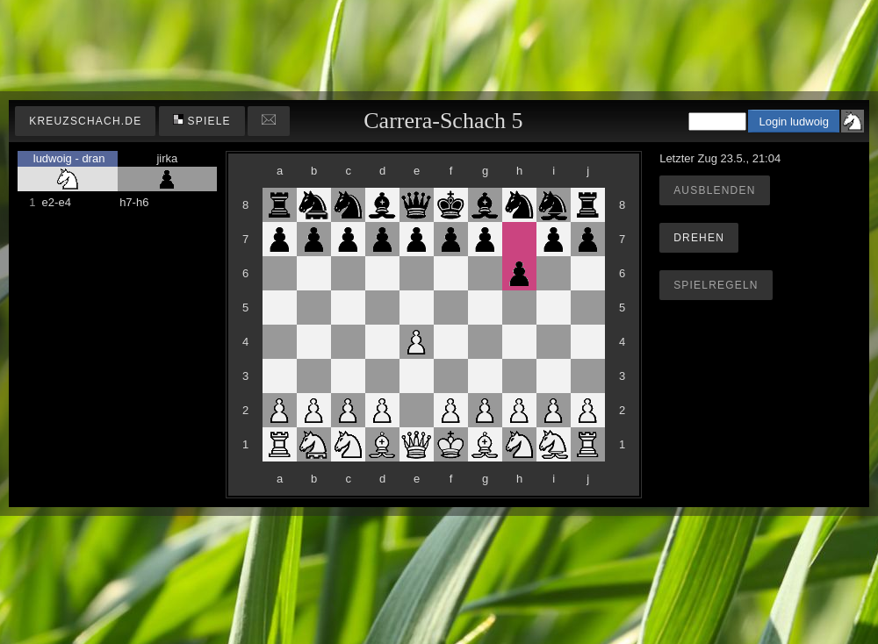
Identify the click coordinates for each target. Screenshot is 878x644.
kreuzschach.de (85, 121)
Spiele (202, 120)
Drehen (698, 238)
